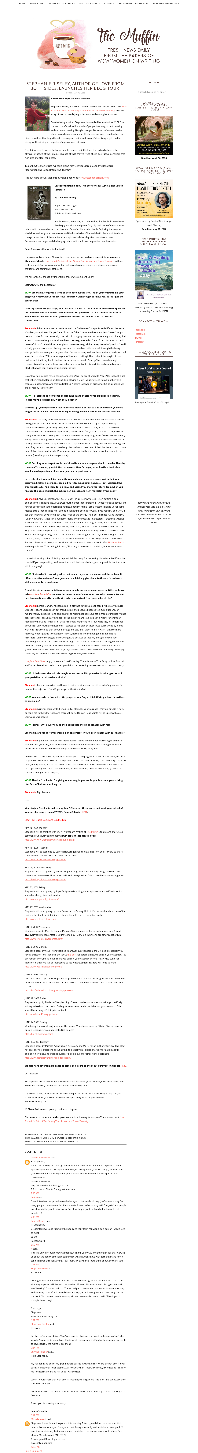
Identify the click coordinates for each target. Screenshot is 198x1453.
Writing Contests (89, 3)
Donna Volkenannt (40, 1157)
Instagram (140, 333)
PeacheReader (38, 1221)
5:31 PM (35, 1320)
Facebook (140, 329)
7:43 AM (35, 1217)
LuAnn (34, 1197)
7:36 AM (35, 1193)
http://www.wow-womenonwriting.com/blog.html (50, 839)
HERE (84, 812)
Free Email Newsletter (166, 3)
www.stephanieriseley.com (95, 177)
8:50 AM (35, 1244)
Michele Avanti (38, 1419)
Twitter (138, 337)
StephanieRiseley (40, 1268)
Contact (109, 3)
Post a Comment (33, 1450)
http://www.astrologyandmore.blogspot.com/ (48, 1057)
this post (71, 954)
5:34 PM (35, 1347)
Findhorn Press (116, 542)
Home (22, 3)
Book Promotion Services (133, 3)
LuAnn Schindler (40, 1138)
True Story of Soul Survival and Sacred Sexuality (51, 1141)
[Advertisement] (154, 452)
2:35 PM (35, 1264)
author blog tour (38, 1134)
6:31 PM (35, 1415)
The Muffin (92, 831)
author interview (58, 1134)
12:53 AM (35, 1446)
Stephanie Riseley (77, 1138)
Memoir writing (58, 1138)
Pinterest (139, 341)
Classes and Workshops (61, 3)
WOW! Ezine (36, 3)
